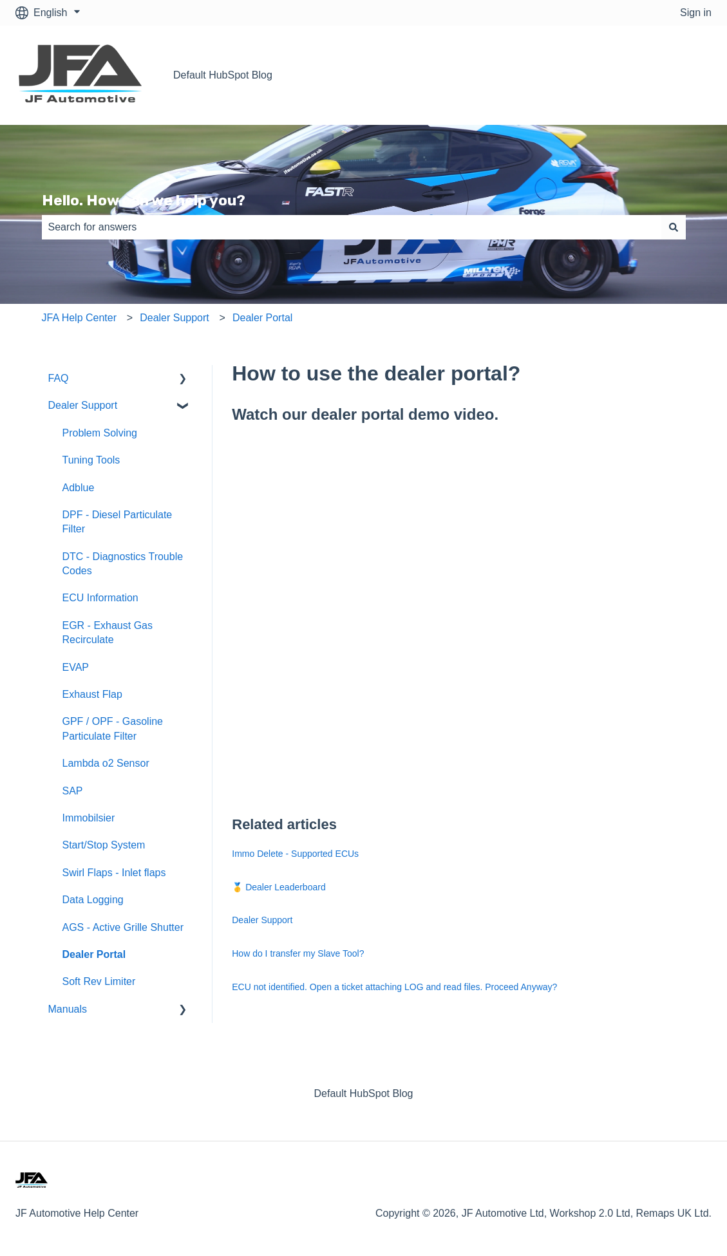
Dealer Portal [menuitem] (94, 954)
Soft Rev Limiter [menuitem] (99, 981)
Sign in (696, 12)
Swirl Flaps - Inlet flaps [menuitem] (114, 872)
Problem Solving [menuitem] (100, 432)
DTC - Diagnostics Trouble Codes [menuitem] (123, 563)
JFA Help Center (79, 317)
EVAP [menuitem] (76, 667)
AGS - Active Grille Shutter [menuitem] (123, 927)
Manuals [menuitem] (67, 1009)
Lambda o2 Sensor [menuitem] (105, 763)
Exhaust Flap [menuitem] (92, 694)
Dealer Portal (262, 317)
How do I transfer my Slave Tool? (298, 953)
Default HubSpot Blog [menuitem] (363, 1093)
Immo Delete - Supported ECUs (295, 853)
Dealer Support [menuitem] (83, 405)
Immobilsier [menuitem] (88, 817)
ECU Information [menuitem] (100, 597)
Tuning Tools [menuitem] (91, 460)
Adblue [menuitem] (78, 487)
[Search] (673, 227)
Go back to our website (646, 75)
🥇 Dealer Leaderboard (278, 887)
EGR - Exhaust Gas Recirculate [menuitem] (107, 632)
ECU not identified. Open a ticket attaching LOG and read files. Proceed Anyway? (394, 987)
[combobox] (351, 227)
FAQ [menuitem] (58, 378)
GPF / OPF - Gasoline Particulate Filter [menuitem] (112, 728)
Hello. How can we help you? (143, 200)
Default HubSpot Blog (222, 75)
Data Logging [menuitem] (93, 899)
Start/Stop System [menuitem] (104, 844)
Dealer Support (174, 317)
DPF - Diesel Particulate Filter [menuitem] (117, 521)
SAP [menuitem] (72, 790)
